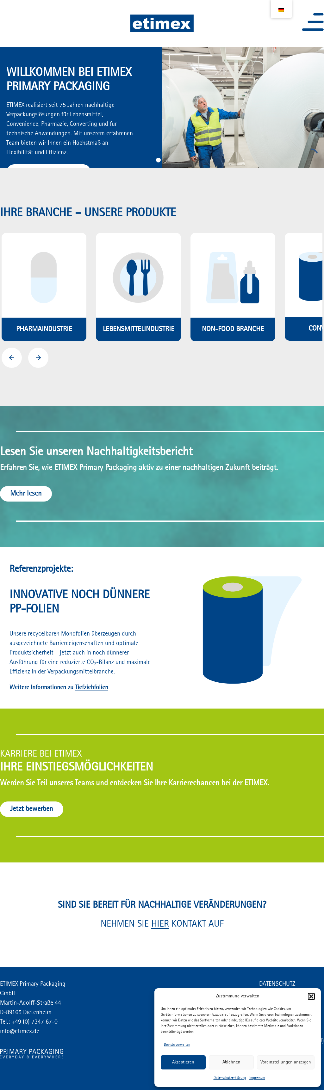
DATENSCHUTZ (277, 984)
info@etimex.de (19, 1031)
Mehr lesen (26, 493)
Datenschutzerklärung (230, 1078)
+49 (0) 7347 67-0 (34, 1022)
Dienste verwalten (177, 1045)
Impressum (257, 1078)
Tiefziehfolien (91, 688)
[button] (311, 996)
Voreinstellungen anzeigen (285, 1062)
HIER (160, 924)
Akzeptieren (183, 1062)
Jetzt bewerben (31, 809)
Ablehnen (231, 1062)
